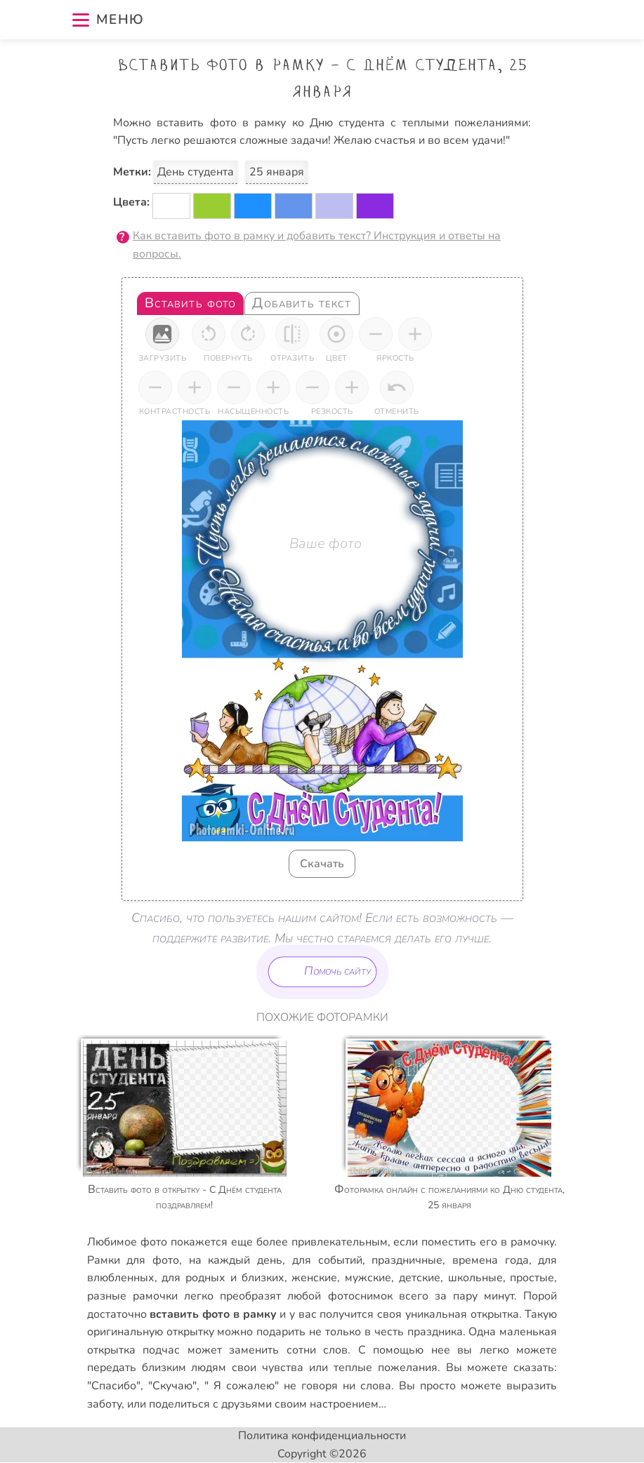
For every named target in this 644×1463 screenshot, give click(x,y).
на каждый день (235, 1260)
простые (532, 1277)
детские (419, 1277)
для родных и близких (223, 1277)
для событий (327, 1260)
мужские (368, 1277)
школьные (475, 1277)
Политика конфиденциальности (322, 1435)
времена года (490, 1260)
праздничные (407, 1260)
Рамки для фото (133, 1260)
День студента (195, 172)
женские (314, 1277)
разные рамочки (132, 1296)
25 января (276, 172)
